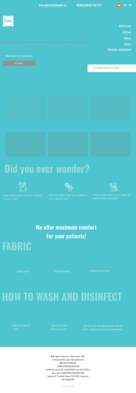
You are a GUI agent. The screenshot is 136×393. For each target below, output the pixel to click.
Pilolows (127, 32)
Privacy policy (68, 386)
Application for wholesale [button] (19, 56)
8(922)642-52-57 (89, 5)
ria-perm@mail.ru (53, 5)
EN (130, 5)
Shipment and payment (119, 49)
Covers (19, 63)
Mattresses (125, 26)
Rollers (127, 38)
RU (124, 5)
